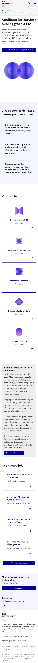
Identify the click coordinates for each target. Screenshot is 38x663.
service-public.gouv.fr (21, 636)
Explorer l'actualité (19, 341)
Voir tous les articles (19, 563)
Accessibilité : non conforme (21, 646)
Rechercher (29, 3)
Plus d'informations (15, 453)
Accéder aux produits (19, 280)
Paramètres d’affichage (15, 650)
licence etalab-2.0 (7, 658)
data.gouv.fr (22, 641)
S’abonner (18, 588)
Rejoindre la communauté (19, 250)
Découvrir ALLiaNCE (19, 220)
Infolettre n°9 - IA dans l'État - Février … (18, 498)
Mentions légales (6, 646)
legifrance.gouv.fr (8, 641)
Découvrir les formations (19, 311)
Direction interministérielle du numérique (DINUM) (4, 606)
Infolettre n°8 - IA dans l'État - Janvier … (18, 543)
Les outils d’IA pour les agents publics (19, 49)
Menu (35, 3)
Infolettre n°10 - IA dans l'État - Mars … (18, 476)
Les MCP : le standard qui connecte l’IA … (19, 521)
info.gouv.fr (6, 636)
